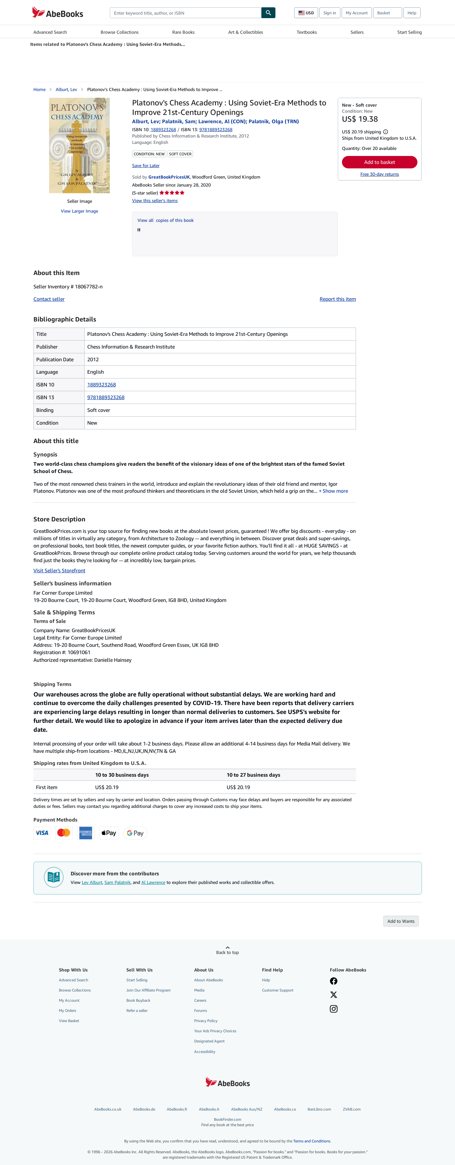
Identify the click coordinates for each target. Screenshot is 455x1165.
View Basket (69, 1020)
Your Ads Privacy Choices (215, 1030)
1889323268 (163, 129)
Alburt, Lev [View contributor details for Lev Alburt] (66, 89)
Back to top (227, 952)
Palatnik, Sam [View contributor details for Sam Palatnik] (179, 121)
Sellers (357, 32)
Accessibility (204, 1051)
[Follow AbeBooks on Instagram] (334, 1009)
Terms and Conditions (311, 1141)
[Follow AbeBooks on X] (334, 995)
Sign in (329, 12)
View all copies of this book (166, 220)
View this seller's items (155, 200)
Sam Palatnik (117, 882)
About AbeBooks (208, 980)
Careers (200, 1000)
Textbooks (307, 32)
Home (39, 89)
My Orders (67, 1010)
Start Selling (409, 32)
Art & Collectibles (245, 32)
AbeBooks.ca (285, 1109)
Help (412, 12)
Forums (200, 1010)
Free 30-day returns (379, 174)
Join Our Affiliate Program (148, 990)
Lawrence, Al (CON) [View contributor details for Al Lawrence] (222, 121)
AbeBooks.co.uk (107, 1109)
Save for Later (146, 165)
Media (199, 990)
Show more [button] (335, 491)
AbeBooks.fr (177, 1109)
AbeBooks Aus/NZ (246, 1109)
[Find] (268, 12)
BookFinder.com (227, 1122)
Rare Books (183, 32)
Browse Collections (120, 32)
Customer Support (278, 990)
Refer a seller (136, 1010)
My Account (357, 12)
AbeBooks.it (209, 1109)
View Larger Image (79, 211)
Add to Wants (401, 921)
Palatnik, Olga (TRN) (274, 121)
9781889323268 (105, 397)
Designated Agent (209, 1041)
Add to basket (379, 162)
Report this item (338, 299)
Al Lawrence (153, 882)
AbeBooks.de (144, 1109)
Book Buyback (138, 1000)
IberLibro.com (319, 1109)
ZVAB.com (352, 1109)
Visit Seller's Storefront (59, 570)
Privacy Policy (205, 1020)
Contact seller (49, 299)
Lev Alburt (92, 882)
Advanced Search (50, 32)
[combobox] (185, 12)
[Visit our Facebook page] (334, 982)
